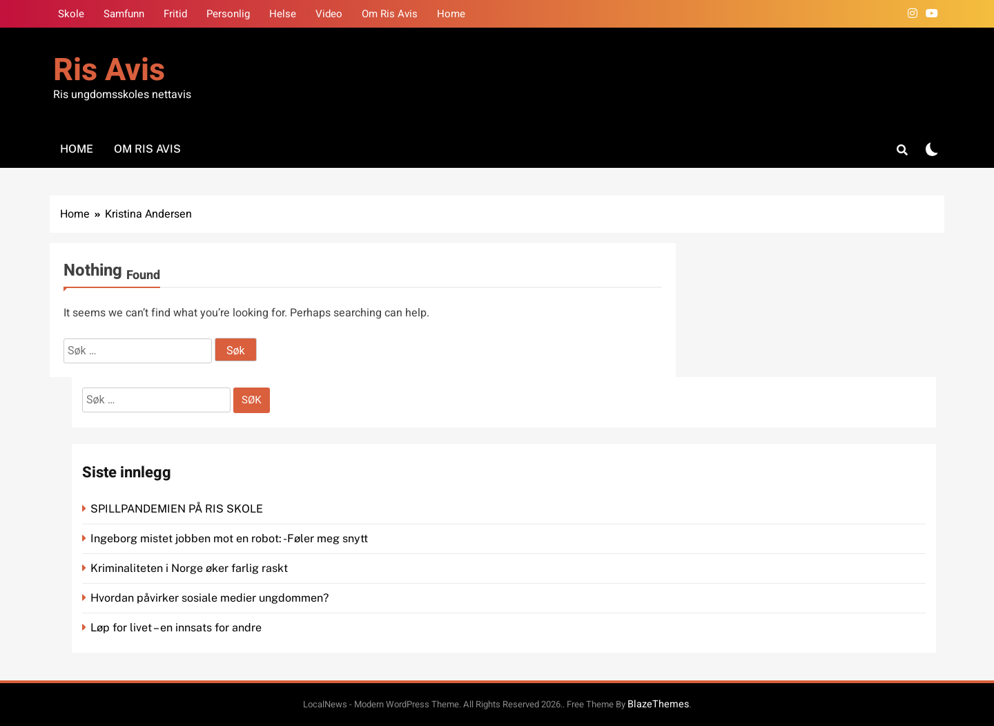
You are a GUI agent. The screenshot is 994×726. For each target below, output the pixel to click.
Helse (282, 13)
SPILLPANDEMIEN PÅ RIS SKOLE (178, 508)
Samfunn (124, 13)
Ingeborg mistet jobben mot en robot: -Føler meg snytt (230, 538)
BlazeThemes (658, 704)
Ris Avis (109, 70)
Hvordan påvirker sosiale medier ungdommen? (209, 597)
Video (328, 13)
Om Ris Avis (390, 13)
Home (451, 13)
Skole (71, 13)
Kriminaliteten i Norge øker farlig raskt (190, 568)
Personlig (228, 13)
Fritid (175, 13)
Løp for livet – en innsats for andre (176, 627)
